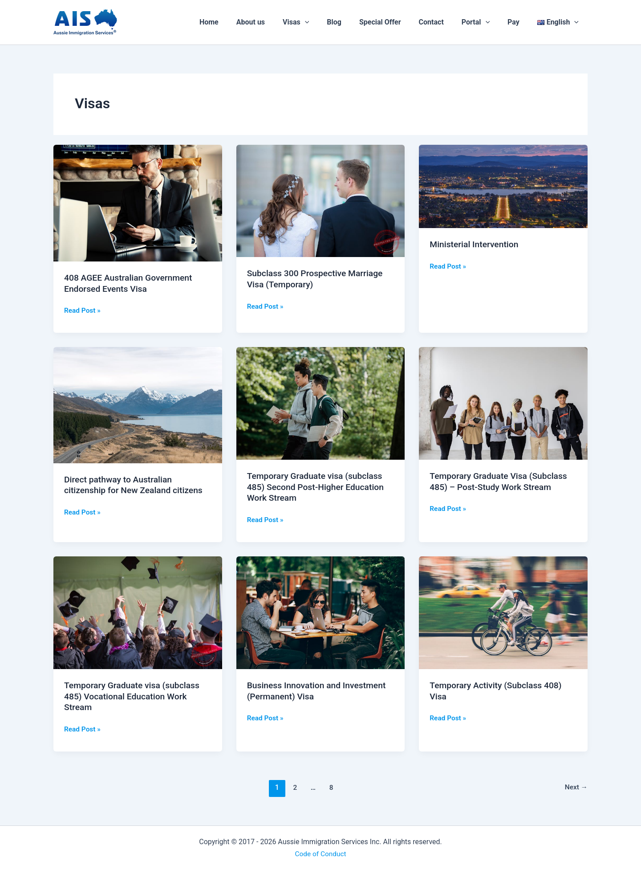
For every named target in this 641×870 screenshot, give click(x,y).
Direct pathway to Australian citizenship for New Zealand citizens (136, 485)
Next (576, 787)
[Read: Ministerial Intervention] (503, 186)
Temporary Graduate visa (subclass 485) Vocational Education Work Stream (134, 695)
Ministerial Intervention (476, 244)
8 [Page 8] (331, 787)
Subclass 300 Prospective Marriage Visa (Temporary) (317, 279)
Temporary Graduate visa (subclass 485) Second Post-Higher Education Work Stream (318, 486)
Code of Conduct (320, 853)
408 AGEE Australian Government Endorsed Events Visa (130, 283)
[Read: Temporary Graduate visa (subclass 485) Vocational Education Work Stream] (137, 612)
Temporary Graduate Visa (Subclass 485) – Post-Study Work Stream (501, 481)
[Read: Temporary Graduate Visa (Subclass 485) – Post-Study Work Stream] (503, 403)
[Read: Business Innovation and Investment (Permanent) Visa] (320, 612)
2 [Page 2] (294, 787)
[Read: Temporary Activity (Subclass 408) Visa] (503, 612)
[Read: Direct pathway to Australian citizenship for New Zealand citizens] (137, 404)
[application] (328, 22)
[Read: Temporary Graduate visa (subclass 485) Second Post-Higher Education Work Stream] (320, 403)
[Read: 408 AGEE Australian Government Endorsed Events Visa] (137, 202)
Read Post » (83, 310)
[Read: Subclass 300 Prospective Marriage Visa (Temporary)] (320, 200)
